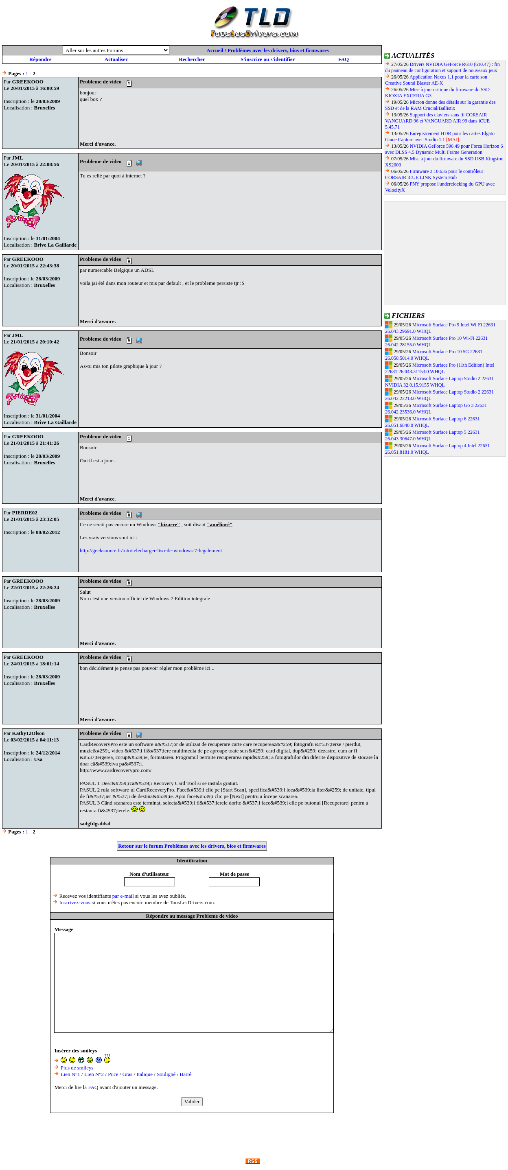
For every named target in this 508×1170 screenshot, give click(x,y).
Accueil (215, 50)
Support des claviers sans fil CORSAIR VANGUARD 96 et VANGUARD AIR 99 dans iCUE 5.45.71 (437, 121)
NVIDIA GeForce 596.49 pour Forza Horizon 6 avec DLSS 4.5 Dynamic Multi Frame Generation (444, 149)
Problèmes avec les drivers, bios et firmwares (278, 50)
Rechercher (192, 59)
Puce (113, 1074)
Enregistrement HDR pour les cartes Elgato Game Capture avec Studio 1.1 (440, 136)
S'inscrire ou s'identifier (268, 59)
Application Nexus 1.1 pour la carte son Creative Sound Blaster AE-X (436, 80)
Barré (186, 1074)
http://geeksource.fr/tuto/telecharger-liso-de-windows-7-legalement (151, 550)
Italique (144, 1074)
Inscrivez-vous (74, 902)
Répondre (40, 59)
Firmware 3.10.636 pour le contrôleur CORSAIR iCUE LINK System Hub (434, 174)
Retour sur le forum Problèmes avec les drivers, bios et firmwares (192, 846)
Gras (128, 1074)
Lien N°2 (94, 1074)
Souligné (166, 1074)
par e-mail (123, 896)
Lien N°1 (70, 1074)
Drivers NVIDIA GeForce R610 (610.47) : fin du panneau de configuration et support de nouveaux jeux (442, 67)
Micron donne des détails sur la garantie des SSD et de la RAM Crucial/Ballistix (440, 105)
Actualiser (116, 59)
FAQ (343, 59)
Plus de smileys (77, 1068)
